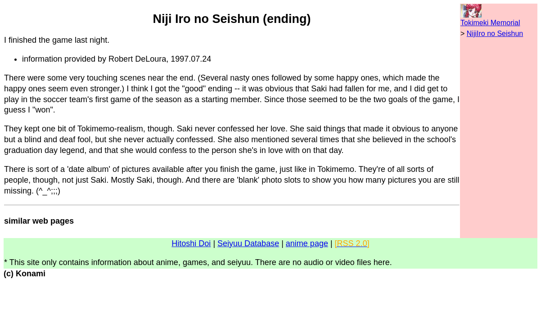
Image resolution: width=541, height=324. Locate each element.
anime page (307, 243)
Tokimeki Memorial (490, 23)
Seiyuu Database (248, 243)
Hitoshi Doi (191, 243)
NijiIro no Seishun (495, 33)
